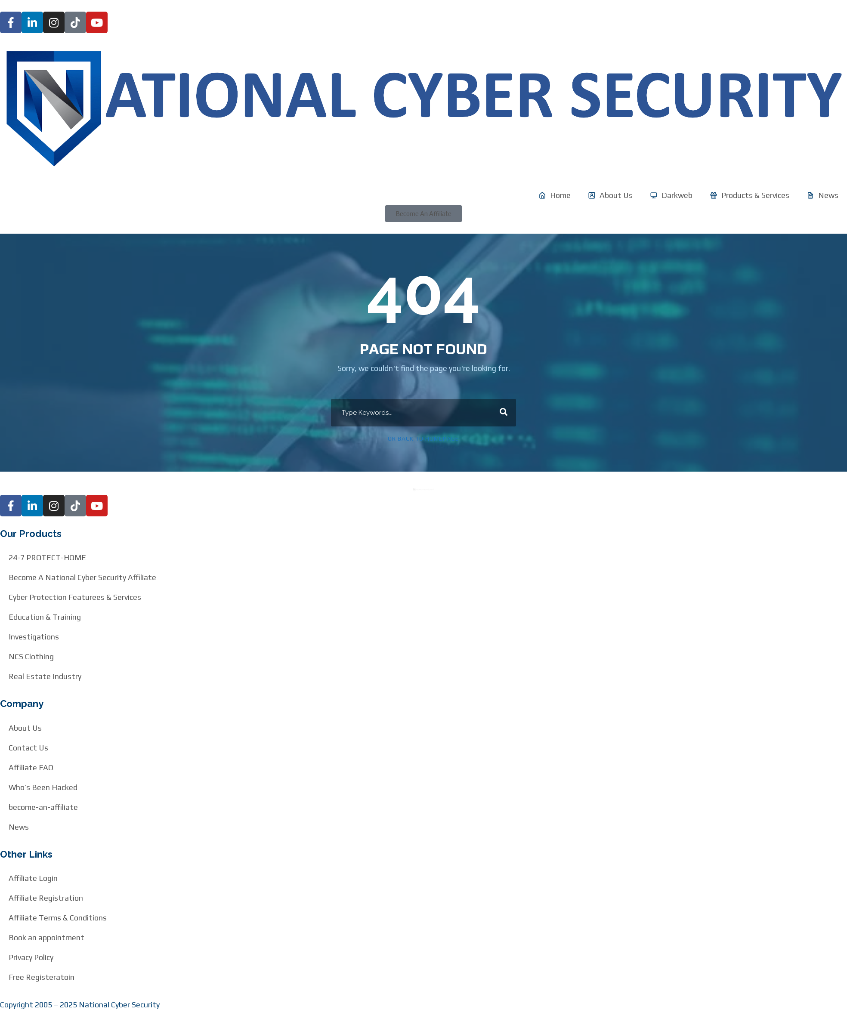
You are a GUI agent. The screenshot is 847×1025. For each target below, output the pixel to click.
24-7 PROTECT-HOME (47, 557)
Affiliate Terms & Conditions (58, 917)
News (19, 826)
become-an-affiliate (43, 807)
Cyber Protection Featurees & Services (75, 597)
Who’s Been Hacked (43, 787)
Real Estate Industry (45, 676)
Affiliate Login (33, 878)
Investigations (34, 636)
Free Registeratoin (41, 977)
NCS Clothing (31, 656)
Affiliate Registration (46, 897)
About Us (25, 727)
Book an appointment (46, 937)
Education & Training (45, 616)
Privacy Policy (31, 957)
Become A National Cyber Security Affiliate (82, 577)
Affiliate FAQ (31, 767)
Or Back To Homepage (423, 438)
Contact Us (28, 747)
